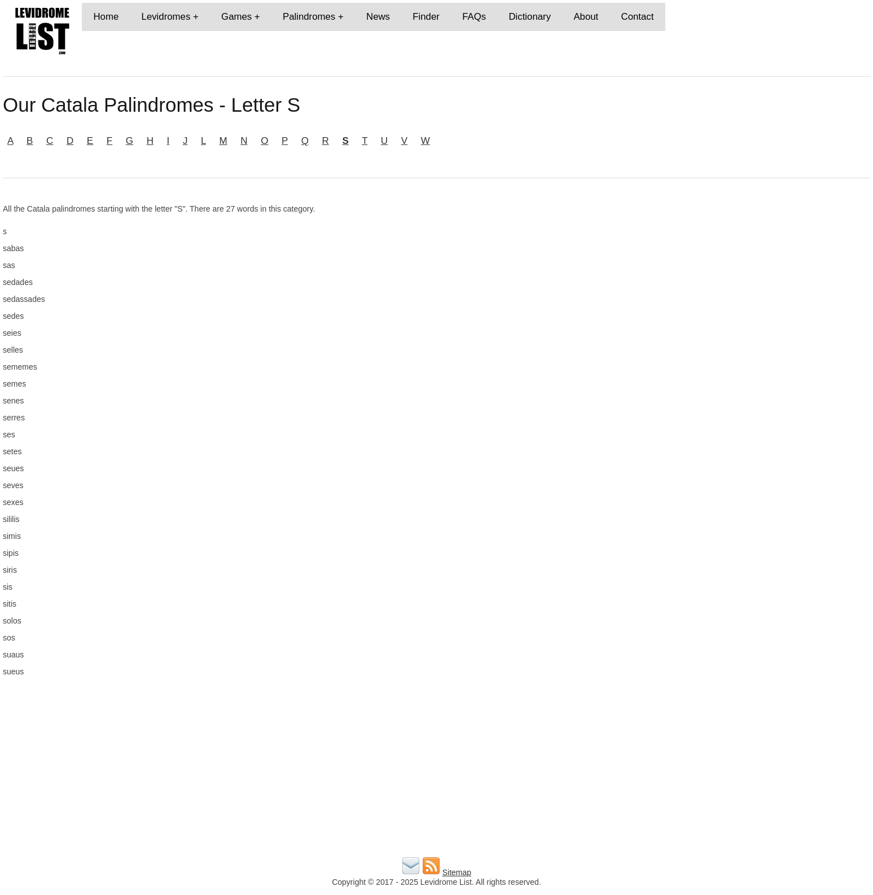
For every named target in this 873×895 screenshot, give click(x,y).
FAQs (474, 16)
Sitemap (456, 872)
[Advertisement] (730, 283)
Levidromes (166, 16)
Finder (426, 16)
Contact (637, 16)
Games (236, 16)
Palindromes (309, 16)
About (585, 16)
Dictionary (529, 16)
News (378, 16)
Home (106, 16)
